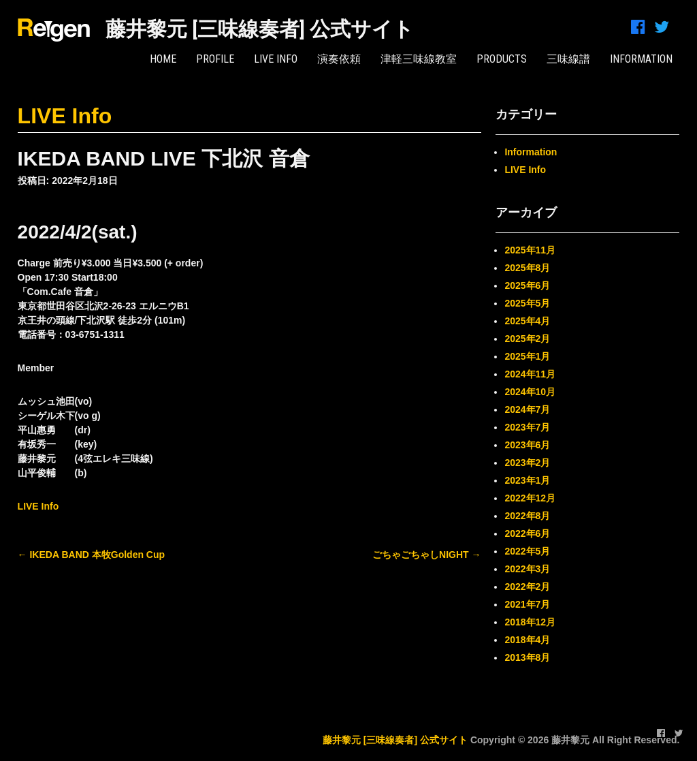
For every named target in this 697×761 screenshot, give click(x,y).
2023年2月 (527, 462)
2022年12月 (529, 498)
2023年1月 (527, 480)
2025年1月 (527, 356)
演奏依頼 (339, 58)
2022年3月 (527, 568)
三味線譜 (568, 58)
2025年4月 (527, 320)
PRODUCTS (501, 58)
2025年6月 (527, 285)
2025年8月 (527, 267)
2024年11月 (529, 374)
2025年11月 (529, 250)
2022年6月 (527, 533)
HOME (163, 58)
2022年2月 (527, 586)
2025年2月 (527, 338)
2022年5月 (527, 551)
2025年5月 (527, 303)
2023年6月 (527, 444)
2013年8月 (527, 657)
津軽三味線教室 (418, 58)
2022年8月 (527, 515)
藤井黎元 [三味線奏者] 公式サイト (260, 29)
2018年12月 (529, 622)
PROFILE (215, 58)
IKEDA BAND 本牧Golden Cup (91, 554)
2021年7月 (527, 604)
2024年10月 (529, 391)
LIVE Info (275, 58)
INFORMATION (641, 58)
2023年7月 (527, 427)
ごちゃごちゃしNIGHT (426, 554)
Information (530, 151)
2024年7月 (527, 409)
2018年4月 (527, 639)
